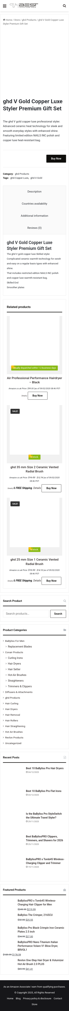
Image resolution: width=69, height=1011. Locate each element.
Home (9, 20)
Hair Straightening (15, 726)
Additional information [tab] (34, 215)
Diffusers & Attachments (18, 692)
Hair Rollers (11, 720)
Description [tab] (35, 191)
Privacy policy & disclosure (37, 998)
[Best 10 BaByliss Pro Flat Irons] (13, 799)
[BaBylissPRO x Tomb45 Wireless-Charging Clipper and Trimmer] (13, 867)
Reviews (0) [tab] (34, 228)
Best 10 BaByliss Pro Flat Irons (43, 791)
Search (58, 613)
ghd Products (29, 20)
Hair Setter (14, 669)
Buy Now (56, 158)
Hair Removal (12, 714)
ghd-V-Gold (36, 178)
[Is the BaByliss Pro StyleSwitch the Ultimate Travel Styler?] (13, 822)
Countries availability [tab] (34, 203)
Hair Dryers (14, 663)
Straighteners (16, 680)
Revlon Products (14, 737)
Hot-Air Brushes (17, 675)
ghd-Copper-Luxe (19, 178)
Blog (18, 998)
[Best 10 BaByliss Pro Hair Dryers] (13, 776)
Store (17, 20)
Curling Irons (15, 657)
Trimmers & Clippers (20, 686)
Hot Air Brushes (14, 731)
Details (24, 396)
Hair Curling (11, 703)
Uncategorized (13, 743)
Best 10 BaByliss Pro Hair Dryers (44, 768)
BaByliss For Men (14, 640)
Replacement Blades (20, 646)
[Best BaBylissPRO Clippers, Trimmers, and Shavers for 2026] (13, 845)
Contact (58, 998)
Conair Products (14, 652)
